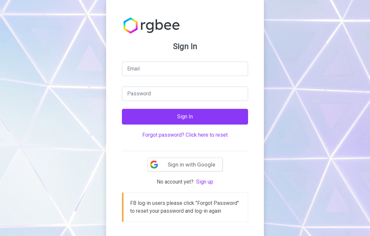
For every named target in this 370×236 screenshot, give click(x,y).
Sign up (204, 182)
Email (133, 69)
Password (139, 93)
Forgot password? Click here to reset (185, 135)
